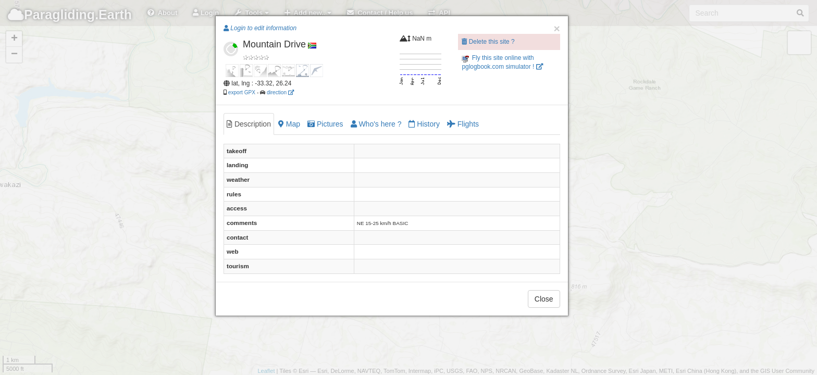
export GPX (241, 92)
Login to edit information (260, 28)
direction (280, 92)
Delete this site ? (488, 41)
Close (544, 299)
